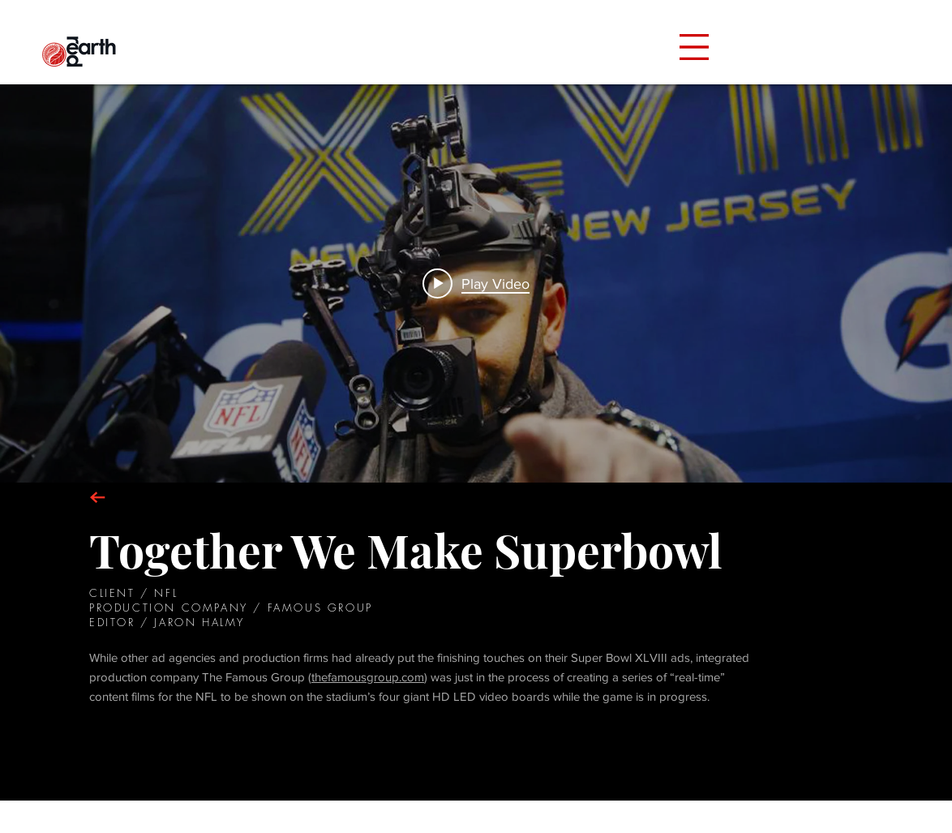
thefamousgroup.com (367, 677)
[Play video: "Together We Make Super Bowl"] (476, 283)
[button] (694, 47)
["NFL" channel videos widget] (476, 283)
